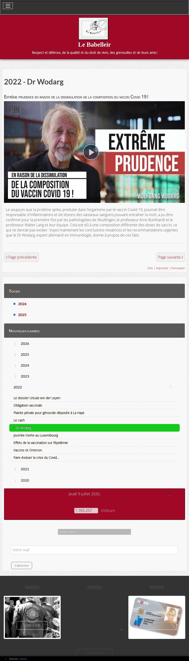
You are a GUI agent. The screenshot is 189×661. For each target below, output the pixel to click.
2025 (22, 314)
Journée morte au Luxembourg (35, 435)
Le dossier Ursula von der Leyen (36, 398)
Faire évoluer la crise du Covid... (36, 457)
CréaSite (23, 658)
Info (150, 268)
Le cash (19, 420)
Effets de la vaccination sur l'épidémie (40, 443)
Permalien (178, 268)
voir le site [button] (32, 625)
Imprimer (162, 268)
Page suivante (169, 257)
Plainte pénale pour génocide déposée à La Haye (48, 413)
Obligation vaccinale (27, 405)
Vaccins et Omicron (27, 450)
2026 (22, 303)
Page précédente (22, 257)
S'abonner (21, 565)
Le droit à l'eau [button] (94, 653)
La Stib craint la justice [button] (157, 623)
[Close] (169, 494)
